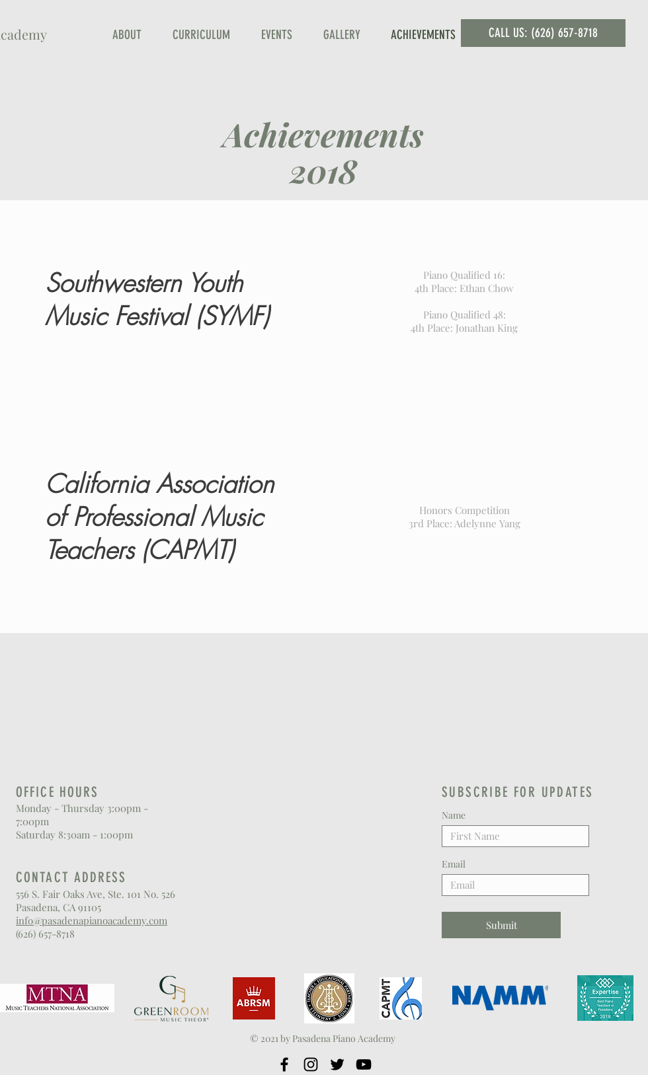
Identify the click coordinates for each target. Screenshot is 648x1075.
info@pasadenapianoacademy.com (91, 920)
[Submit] (501, 925)
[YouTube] (363, 1064)
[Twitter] (337, 1064)
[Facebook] (284, 1064)
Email (454, 864)
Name (454, 815)
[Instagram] (311, 1064)
